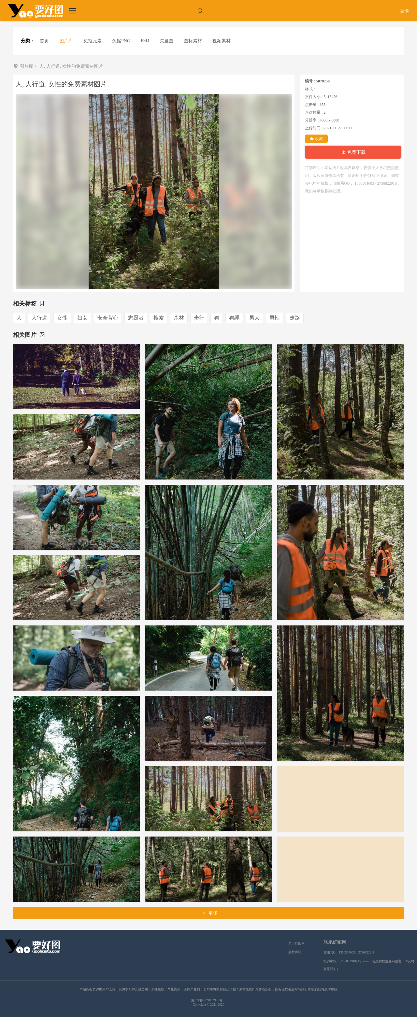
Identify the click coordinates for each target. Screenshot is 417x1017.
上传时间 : (314, 128)
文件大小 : (314, 96)
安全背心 (107, 318)
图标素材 (193, 40)
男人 (254, 318)
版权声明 (294, 952)
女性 (62, 318)
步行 (199, 318)
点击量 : (312, 104)
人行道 (39, 318)
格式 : (310, 89)
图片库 (66, 40)
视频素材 (221, 40)
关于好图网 (296, 943)
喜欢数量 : (314, 112)
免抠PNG (121, 40)
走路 (295, 318)
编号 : (310, 81)
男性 (274, 318)
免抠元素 (92, 40)
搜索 (158, 318)
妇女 (82, 318)
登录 (404, 10)
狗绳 (234, 318)
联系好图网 (335, 942)
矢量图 (166, 40)
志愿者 (136, 318)
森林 (179, 318)
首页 (44, 40)
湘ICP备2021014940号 (207, 1000)
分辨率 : (312, 120)
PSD (145, 40)
